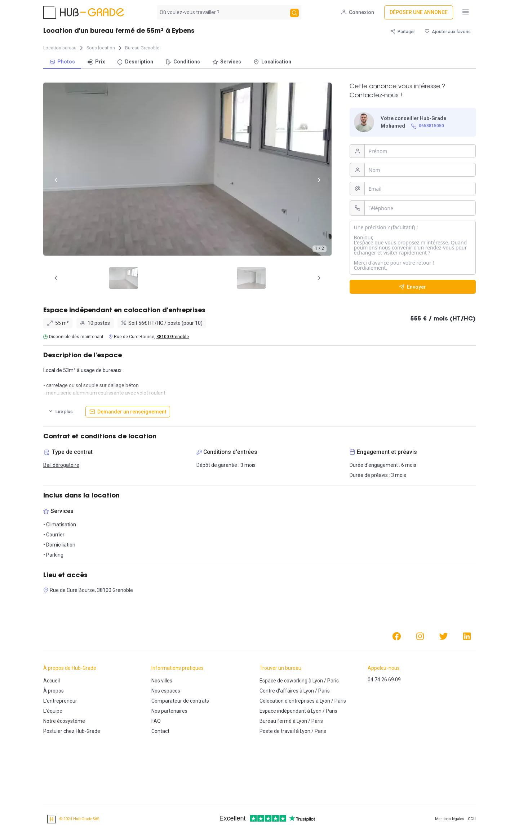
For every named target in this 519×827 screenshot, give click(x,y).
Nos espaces (165, 691)
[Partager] (403, 31)
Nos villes (161, 681)
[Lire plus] (60, 411)
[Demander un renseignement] (127, 411)
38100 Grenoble (172, 336)
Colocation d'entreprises (287, 701)
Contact (160, 731)
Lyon (317, 681)
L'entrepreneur (60, 701)
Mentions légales (449, 819)
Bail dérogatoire (61, 465)
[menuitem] (62, 62)
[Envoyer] (413, 287)
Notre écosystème (64, 721)
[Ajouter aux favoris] (448, 31)
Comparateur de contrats (180, 701)
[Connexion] (357, 12)
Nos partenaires (169, 711)
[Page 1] (171, 278)
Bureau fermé (276, 721)
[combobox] (223, 12)
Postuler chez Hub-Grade (71, 731)
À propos (53, 691)
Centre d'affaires (279, 691)
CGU (472, 819)
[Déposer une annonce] (418, 12)
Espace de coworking (283, 681)
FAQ (156, 721)
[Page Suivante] (319, 278)
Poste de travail (277, 731)
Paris (333, 681)
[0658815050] (428, 126)
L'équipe (52, 711)
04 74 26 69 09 (384, 679)
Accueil (51, 681)
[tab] (171, 278)
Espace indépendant (283, 711)
